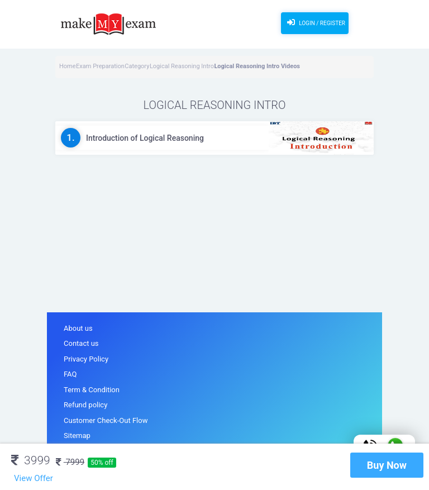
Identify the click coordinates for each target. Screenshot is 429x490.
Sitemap (77, 435)
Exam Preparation (100, 66)
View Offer (33, 478)
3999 (30, 460)
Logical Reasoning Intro (182, 66)
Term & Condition (92, 390)
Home (67, 66)
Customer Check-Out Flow (105, 420)
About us (78, 328)
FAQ (70, 374)
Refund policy (85, 405)
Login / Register (314, 22)
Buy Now (387, 465)
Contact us (81, 343)
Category (137, 66)
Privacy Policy (86, 359)
